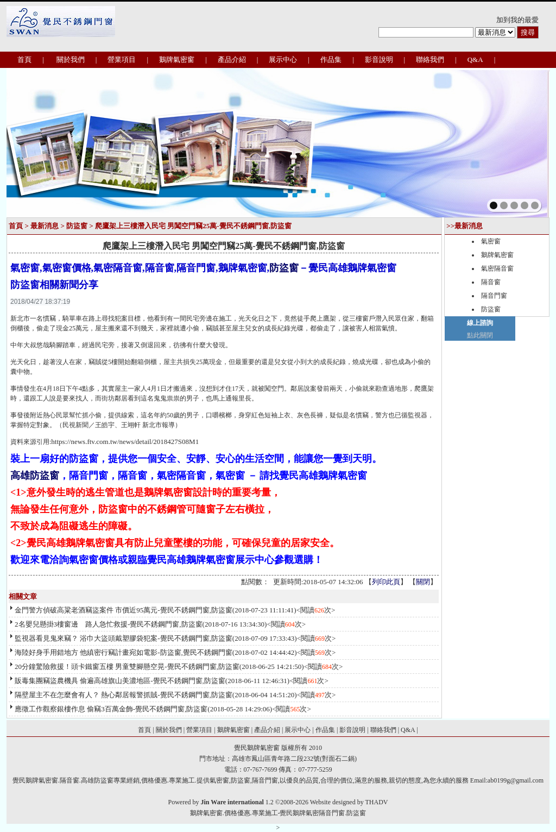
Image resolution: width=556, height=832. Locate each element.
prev (38, 141)
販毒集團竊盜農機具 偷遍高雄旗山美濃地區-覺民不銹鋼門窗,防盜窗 (120, 681)
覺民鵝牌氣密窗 (257, 748)
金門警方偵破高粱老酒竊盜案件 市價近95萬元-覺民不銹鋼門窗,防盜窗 (123, 610)
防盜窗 (76, 226)
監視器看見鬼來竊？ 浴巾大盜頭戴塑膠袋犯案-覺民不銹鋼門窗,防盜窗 (123, 638)
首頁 (24, 59)
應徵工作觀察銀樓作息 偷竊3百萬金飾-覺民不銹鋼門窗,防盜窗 (111, 709)
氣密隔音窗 (497, 268)
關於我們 (70, 59)
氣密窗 (491, 241)
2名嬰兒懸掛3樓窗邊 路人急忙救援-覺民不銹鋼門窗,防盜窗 (109, 624)
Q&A (475, 59)
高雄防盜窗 (34, 475)
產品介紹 (232, 59)
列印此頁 (386, 582)
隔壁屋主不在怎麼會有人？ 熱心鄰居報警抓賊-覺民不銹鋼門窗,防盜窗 (123, 695)
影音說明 (379, 59)
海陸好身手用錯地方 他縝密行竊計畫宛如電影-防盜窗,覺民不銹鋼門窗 (123, 652)
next (517, 141)
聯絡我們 (430, 59)
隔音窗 (491, 282)
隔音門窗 (494, 295)
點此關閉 (480, 335)
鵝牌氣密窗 (176, 59)
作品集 (331, 59)
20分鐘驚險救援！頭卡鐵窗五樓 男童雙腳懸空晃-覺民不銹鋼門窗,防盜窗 (127, 666)
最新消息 (44, 226)
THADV (376, 802)
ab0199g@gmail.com (516, 780)
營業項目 (122, 59)
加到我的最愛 (517, 20)
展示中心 (283, 59)
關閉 (423, 582)
